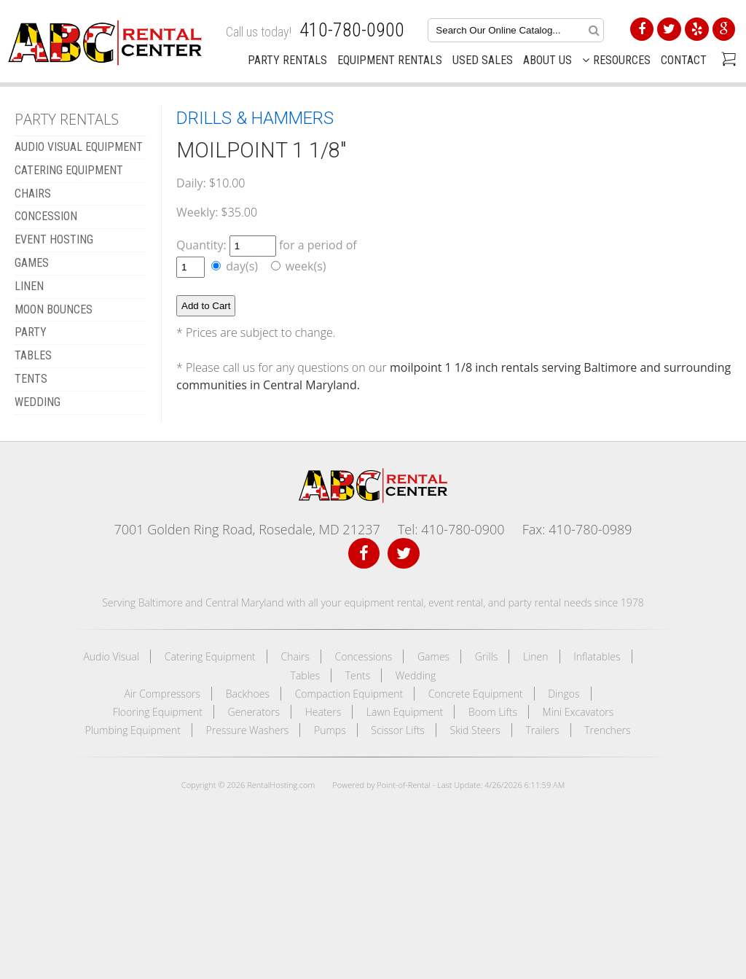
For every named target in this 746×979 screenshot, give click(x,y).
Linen (536, 656)
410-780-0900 (351, 30)
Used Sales (482, 60)
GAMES (32, 263)
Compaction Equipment (349, 694)
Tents (358, 675)
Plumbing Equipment (133, 730)
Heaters (323, 712)
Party (31, 332)
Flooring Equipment (158, 712)
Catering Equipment (210, 656)
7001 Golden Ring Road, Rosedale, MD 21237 (247, 529)
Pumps (330, 730)
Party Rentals (287, 60)
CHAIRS (33, 193)
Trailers (542, 730)
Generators (254, 712)
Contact (684, 60)
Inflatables (596, 656)
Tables (305, 675)
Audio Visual (111, 656)
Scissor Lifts (398, 730)
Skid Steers (475, 730)
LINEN (29, 286)
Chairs (295, 656)
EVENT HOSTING (54, 239)
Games (433, 656)
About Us (547, 60)
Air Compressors (162, 694)
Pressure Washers (247, 730)
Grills (486, 656)
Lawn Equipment (404, 712)
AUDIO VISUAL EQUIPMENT (79, 147)
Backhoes (248, 694)
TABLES (33, 355)
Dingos (563, 694)
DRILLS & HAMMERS (255, 118)
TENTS (31, 379)
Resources (616, 60)
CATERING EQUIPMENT (69, 170)
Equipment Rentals (389, 60)
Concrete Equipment (475, 694)
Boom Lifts (492, 712)
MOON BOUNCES (54, 309)
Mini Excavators (578, 712)
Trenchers (607, 730)
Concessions (364, 656)
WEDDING (37, 402)
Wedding (416, 675)
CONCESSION (46, 216)
